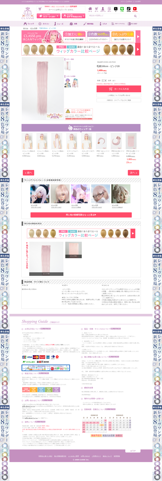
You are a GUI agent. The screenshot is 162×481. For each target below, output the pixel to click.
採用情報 (117, 456)
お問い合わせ (85, 456)
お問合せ (129, 1)
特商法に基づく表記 (45, 456)
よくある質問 (136, 1)
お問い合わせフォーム (28, 406)
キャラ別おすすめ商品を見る (73, 15)
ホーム (25, 28)
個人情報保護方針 (60, 456)
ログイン (123, 1)
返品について (107, 456)
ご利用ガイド (96, 456)
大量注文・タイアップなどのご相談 (119, 100)
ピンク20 (33, 28)
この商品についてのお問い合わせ (118, 95)
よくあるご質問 (73, 456)
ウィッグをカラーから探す (48, 15)
